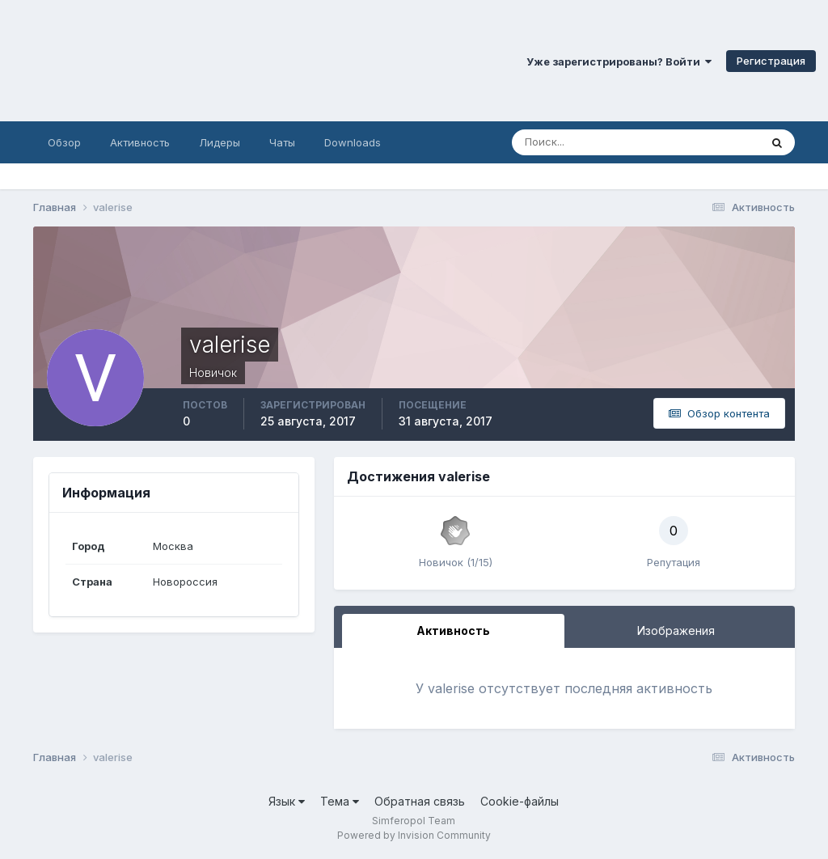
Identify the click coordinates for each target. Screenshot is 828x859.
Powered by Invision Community (414, 835)
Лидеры (219, 142)
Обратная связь (419, 801)
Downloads (352, 142)
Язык (286, 801)
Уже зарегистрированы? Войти (619, 61)
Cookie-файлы (519, 801)
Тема (339, 801)
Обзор (64, 142)
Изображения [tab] (676, 630)
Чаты (282, 142)
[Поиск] (566, 142)
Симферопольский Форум (222, 60)
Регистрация (771, 60)
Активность (140, 142)
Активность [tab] (453, 630)
